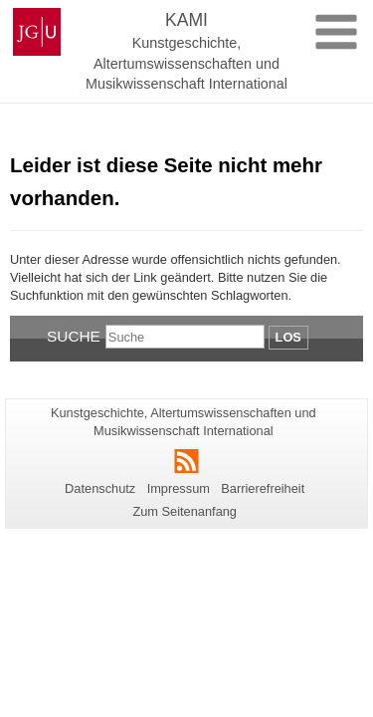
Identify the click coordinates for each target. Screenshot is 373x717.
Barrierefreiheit (262, 488)
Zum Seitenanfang (184, 511)
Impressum (178, 488)
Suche (73, 336)
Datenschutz (100, 488)
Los (288, 337)
